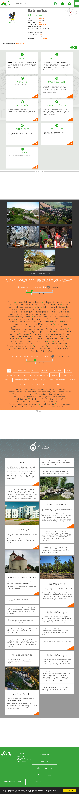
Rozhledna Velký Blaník (47, 392)
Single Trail (21, 384)
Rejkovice (14, 339)
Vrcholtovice (60, 346)
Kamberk (20, 314)
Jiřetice (52, 312)
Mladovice (25, 324)
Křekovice (37, 316)
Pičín (46, 334)
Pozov (54, 336)
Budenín (20, 304)
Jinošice (45, 312)
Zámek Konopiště (57, 399)
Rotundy (34, 380)
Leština (18, 319)
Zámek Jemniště (64, 392)
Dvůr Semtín (30, 307)
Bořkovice (47, 302)
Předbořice (62, 336)
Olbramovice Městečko (43, 329)
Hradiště (21, 309)
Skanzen (68, 371)
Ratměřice (37, 10)
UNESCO (44, 371)
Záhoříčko (20, 348)
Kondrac (65, 314)
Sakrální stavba (56, 384)
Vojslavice (29, 346)
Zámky (71, 375)
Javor (26, 312)
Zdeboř (29, 351)
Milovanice (56, 321)
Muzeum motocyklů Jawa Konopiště (30, 401)
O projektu (44, 755)
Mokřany (41, 324)
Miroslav (65, 321)
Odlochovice (15, 329)
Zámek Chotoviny (47, 404)
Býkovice (29, 304)
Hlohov (45, 307)
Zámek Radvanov (20, 399)
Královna (28, 316)
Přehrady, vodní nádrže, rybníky (16, 375)
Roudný (22, 339)
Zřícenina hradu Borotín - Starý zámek (23, 404)
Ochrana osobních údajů (12, 781)
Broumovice (57, 302)
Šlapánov (29, 341)
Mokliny (34, 324)
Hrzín (17, 43)
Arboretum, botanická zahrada (39, 375)
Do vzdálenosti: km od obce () (30, 356)
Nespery (37, 326)
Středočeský (42, 18)
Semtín (55, 339)
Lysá (40, 321)
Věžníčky (55, 343)
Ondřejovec (32, 331)
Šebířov (30, 339)
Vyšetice (11, 348)
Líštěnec (66, 319)
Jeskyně (43, 380)
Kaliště (12, 314)
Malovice (47, 321)
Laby (68, 316)
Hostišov (13, 309)
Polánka (20, 336)
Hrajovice (30, 309)
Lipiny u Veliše (55, 319)
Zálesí (48, 348)
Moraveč (50, 324)
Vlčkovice (19, 346)
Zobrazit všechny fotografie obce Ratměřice (39, 273)
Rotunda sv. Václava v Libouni (24, 389)
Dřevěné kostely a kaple (21, 380)
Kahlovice (65, 312)
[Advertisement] (39, 186)
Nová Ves (64, 326)
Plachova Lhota (55, 334)
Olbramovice (27, 329)
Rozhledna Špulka (54, 401)
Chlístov (57, 304)
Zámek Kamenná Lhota (19, 406)
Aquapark (35, 371)
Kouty (20, 316)
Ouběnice (24, 334)
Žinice (43, 351)
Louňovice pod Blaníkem (27, 321)
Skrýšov (21, 43)
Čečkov (37, 304)
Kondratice (12, 316)
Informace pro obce (44, 768)
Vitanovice (64, 343)
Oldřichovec (22, 331)
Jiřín (58, 312)
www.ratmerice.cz (45, 38)
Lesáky (11, 319)
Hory (67, 307)
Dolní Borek (13, 307)
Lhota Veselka (28, 319)
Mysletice (13, 326)
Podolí (13, 336)
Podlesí (66, 334)
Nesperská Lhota (25, 326)
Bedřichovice (29, 302)
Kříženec (61, 316)
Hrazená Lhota (42, 309)
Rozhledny (55, 375)
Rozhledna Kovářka (15, 392)
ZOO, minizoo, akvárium (21, 371)
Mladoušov (15, 324)
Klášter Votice (30, 392)
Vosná (36, 346)
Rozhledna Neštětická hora (42, 406)
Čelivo (43, 304)
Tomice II (19, 343)
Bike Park (72, 380)
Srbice (56, 341)
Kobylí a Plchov (46, 314)
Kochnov (56, 314)
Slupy (50, 341)
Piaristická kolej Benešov (39, 399)
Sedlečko (38, 339)
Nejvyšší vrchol (60, 380)
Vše (9, 371)
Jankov (65, 309)
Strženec (64, 341)
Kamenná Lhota (31, 314)
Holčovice (60, 307)
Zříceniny (7, 380)
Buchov (67, 302)
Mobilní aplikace (44, 775)
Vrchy (68, 346)
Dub (21, 307)
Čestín (50, 304)
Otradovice (67, 331)
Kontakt (38, 781)
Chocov (65, 304)
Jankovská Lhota (15, 312)
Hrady (64, 375)
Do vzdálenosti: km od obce (32, 287)
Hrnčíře (52, 309)
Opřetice (42, 331)
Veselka (33, 343)
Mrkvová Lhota (61, 324)
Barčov (19, 302)
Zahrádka (30, 348)
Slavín (44, 341)
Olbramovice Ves (61, 329)
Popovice (28, 336)
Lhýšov (38, 319)
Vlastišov (10, 346)
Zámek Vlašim (42, 394)
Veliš (27, 343)
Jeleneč (38, 312)
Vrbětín (50, 346)
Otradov (57, 331)
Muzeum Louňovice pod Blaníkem (51, 389)
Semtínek (64, 339)
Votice (41, 22)
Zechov (36, 351)
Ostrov (50, 331)
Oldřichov (11, 331)
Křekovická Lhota (49, 316)
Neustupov (46, 326)
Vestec (40, 343)
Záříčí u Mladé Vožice (61, 348)
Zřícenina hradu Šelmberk (23, 394)
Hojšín (52, 307)
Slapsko (37, 341)
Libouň (45, 319)
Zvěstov (50, 351)
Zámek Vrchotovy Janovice (23, 396)
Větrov (47, 343)
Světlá (12, 343)
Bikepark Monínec (61, 406)
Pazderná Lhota (36, 334)
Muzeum (31, 384)
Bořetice (38, 302)
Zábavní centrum (42, 384)
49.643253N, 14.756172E (46, 24)
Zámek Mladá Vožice (57, 394)
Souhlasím (69, 790)
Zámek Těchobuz (63, 404)
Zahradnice (40, 348)
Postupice (47, 336)
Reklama (44, 761)
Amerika (11, 302)
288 (41, 34)
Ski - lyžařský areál (56, 371)
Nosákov (56, 326)
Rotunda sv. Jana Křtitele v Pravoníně (50, 396)
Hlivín (39, 307)
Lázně (51, 380)
